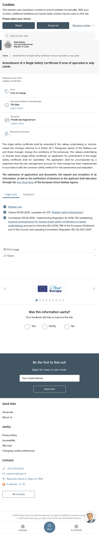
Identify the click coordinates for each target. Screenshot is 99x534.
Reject (18, 25)
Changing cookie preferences (18, 450)
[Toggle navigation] (49, 527)
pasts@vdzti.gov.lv (16, 473)
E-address (12, 484)
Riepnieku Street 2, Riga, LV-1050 (24, 478)
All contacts (18, 494)
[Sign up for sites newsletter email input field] (50, 378)
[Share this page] (49, 256)
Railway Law (15, 206)
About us (7, 417)
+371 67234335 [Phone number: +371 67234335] (15, 468)
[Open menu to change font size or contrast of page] (76, 528)
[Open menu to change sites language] (22, 528)
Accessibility (8, 440)
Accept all (53, 25)
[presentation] (27, 341)
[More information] (24, 484)
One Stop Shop (25, 182)
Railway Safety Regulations (67, 212)
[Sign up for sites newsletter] (49, 389)
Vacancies (7, 412)
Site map (7, 445)
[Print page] (49, 249)
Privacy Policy (9, 435)
